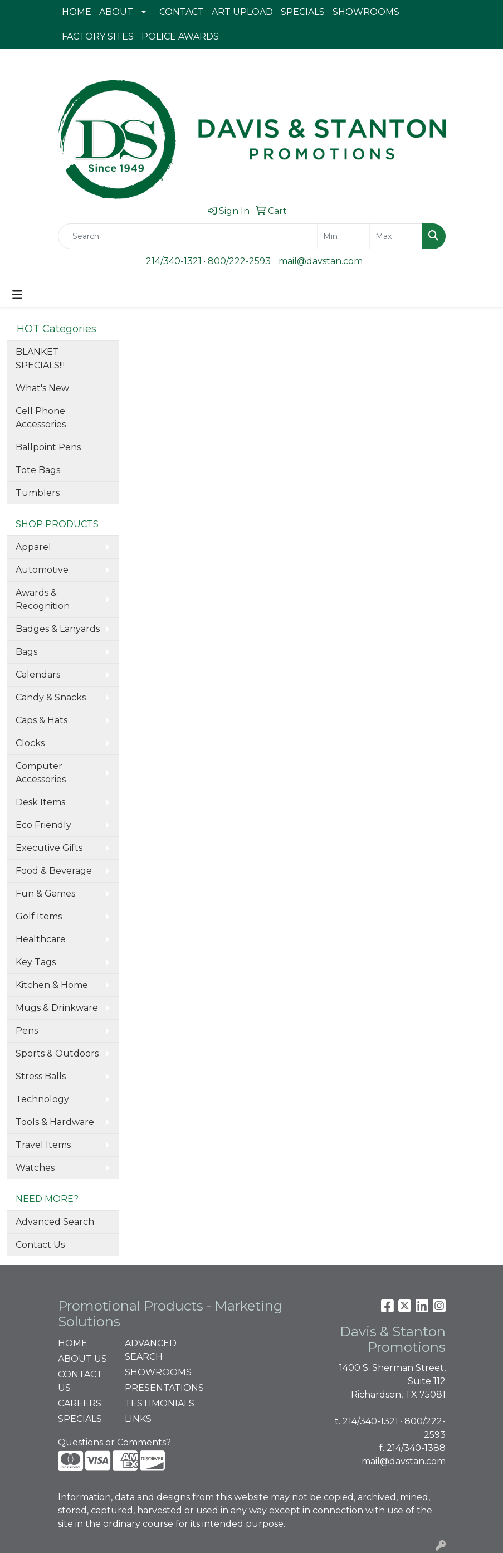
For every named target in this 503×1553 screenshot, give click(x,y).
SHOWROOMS (366, 12)
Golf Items (39, 916)
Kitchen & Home (52, 985)
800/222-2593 (239, 261)
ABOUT (116, 12)
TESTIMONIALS (151, 1403)
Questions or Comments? (114, 1442)
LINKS (138, 1419)
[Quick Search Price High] (395, 236)
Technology (42, 1099)
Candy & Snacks (51, 697)
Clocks (30, 743)
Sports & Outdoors (57, 1053)
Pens (27, 1030)
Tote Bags (38, 470)
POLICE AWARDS (180, 36)
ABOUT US (82, 1359)
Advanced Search (55, 1221)
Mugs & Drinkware (57, 1007)
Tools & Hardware (55, 1122)
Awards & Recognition (43, 599)
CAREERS (79, 1403)
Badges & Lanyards (58, 629)
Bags (26, 651)
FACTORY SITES (98, 36)
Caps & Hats (41, 720)
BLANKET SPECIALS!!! (40, 359)
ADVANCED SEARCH (151, 1350)
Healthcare (41, 939)
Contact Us (40, 1244)
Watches (35, 1167)
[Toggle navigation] (17, 295)
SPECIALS (303, 12)
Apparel (33, 547)
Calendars (38, 674)
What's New (42, 388)
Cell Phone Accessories (41, 418)
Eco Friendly (43, 825)
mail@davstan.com (321, 261)
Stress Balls (41, 1076)
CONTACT (181, 12)
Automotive (42, 569)
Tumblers (38, 493)
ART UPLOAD (242, 12)
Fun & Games (45, 893)
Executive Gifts (49, 848)
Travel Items (43, 1145)
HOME (76, 12)
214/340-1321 (174, 261)
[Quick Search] (188, 236)
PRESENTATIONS (151, 1387)
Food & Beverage (54, 870)
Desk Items (40, 802)
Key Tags (36, 962)
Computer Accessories (41, 773)
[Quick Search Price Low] (343, 236)
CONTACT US (80, 1381)
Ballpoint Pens (48, 447)
